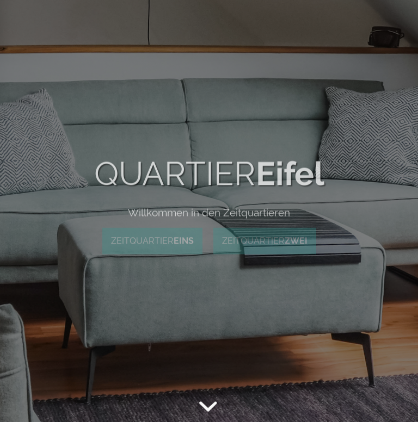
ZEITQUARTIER (152, 240)
